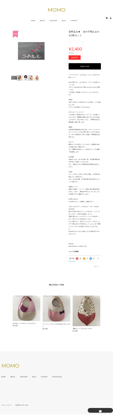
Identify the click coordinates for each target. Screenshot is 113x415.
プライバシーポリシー (7, 405)
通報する (96, 266)
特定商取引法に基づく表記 (23, 405)
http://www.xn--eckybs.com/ (78, 246)
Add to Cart (84, 66)
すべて (71, 258)
